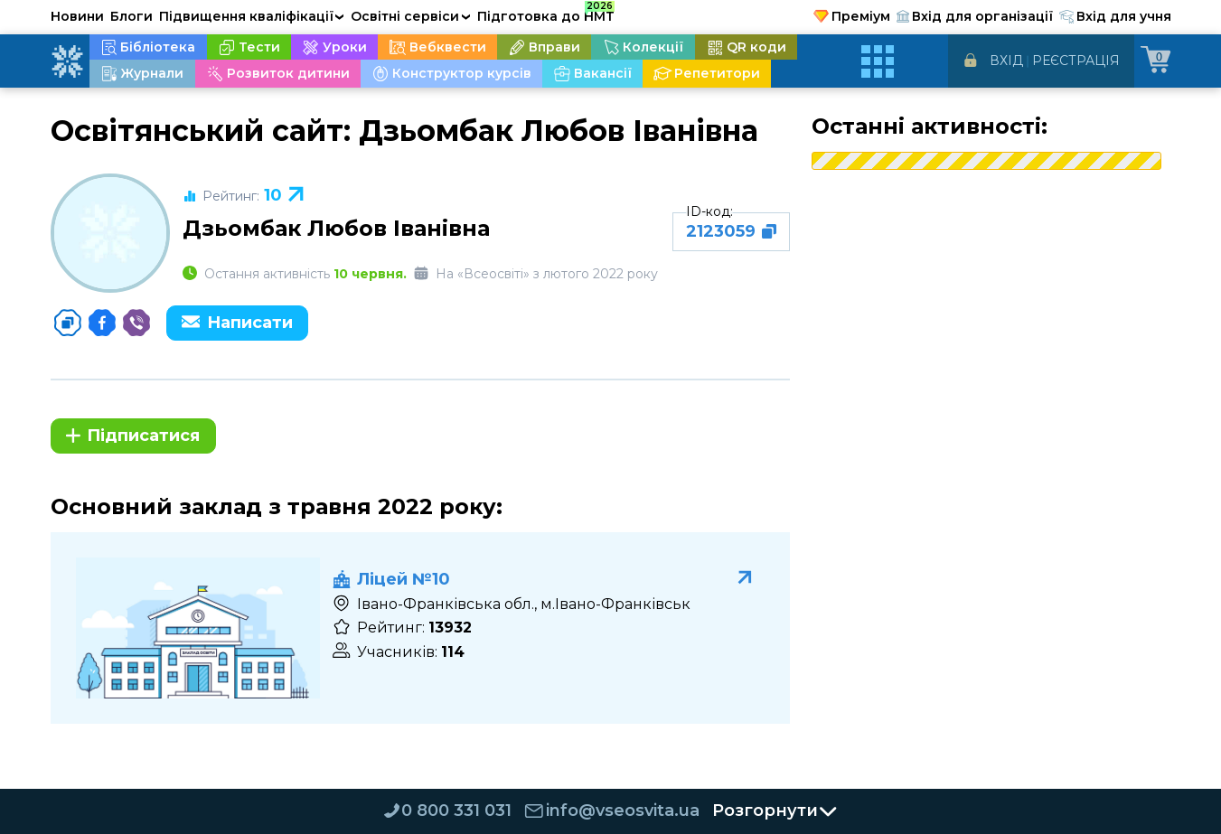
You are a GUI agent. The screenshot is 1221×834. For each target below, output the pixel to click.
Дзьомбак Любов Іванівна (336, 228)
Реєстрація (1076, 60)
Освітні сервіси (411, 16)
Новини (77, 16)
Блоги (131, 16)
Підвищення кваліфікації (252, 16)
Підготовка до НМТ (546, 13)
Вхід (1006, 60)
